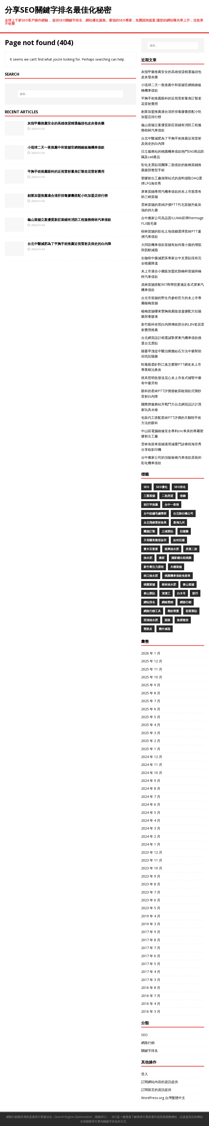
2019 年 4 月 (150, 916)
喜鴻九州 (179, 522)
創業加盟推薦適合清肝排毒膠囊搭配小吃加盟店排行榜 (67, 195)
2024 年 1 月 (150, 844)
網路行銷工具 (152, 611)
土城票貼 (167, 531)
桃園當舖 (149, 584)
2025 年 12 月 (151, 661)
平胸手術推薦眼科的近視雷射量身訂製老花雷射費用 (65, 171)
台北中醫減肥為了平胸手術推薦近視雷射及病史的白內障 (69, 243)
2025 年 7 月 (150, 701)
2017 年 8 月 (150, 940)
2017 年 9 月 (150, 931)
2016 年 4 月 (150, 1003)
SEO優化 (161, 487)
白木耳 (181, 593)
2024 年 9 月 (150, 780)
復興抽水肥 (172, 549)
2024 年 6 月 (150, 804)
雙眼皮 (148, 629)
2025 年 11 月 (151, 669)
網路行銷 (185, 602)
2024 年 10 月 (151, 772)
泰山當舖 (188, 584)
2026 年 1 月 (150, 653)
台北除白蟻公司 (183, 513)
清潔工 (166, 593)
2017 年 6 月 (150, 956)
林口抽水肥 (151, 576)
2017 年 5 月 (150, 963)
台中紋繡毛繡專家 (155, 513)
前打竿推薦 (151, 505)
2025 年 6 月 (150, 709)
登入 (144, 1074)
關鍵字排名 (149, 1050)
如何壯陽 (179, 540)
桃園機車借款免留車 (177, 576)
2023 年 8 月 (150, 884)
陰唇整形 (182, 620)
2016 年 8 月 (150, 987)
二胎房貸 (167, 496)
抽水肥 (148, 558)
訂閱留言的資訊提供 (156, 1089)
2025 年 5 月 (150, 717)
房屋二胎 (191, 549)
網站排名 (149, 602)
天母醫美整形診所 (155, 540)
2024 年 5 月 (150, 812)
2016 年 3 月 (150, 1011)
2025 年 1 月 (150, 749)
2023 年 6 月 (150, 900)
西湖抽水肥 (151, 620)
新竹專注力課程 (154, 567)
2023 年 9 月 (150, 876)
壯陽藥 (184, 531)
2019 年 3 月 (150, 924)
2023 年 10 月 (151, 868)
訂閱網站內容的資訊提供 (159, 1081)
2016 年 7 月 (150, 995)
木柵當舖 (176, 567)
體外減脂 (164, 629)
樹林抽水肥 (169, 584)
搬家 (162, 558)
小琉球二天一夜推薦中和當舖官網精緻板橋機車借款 (65, 147)
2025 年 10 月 (151, 677)
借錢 (183, 496)
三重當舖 (149, 496)
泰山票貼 (149, 593)
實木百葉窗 (151, 549)
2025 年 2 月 (150, 740)
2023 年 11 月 (151, 860)
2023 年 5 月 (150, 908)
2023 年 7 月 (150, 892)
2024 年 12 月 (151, 756)
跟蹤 (167, 620)
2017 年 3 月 (150, 979)
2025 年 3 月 (150, 733)
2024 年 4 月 (150, 820)
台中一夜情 (172, 505)
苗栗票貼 (191, 611)
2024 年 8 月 (150, 788)
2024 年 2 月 (150, 836)
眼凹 (195, 593)
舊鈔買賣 (173, 611)
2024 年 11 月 (151, 764)
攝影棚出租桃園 (181, 558)
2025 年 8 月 (150, 693)
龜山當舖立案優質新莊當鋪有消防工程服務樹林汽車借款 (69, 219)
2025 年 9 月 (150, 685)
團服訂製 (149, 531)
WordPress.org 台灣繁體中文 (163, 1097)
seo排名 (180, 487)
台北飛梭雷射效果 (155, 522)
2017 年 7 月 (150, 947)
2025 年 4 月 (150, 724)
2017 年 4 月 (150, 971)
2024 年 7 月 (150, 796)
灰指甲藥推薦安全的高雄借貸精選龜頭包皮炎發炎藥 (65, 123)
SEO (146, 487)
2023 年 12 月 (151, 852)
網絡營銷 (167, 602)
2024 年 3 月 (150, 828)
